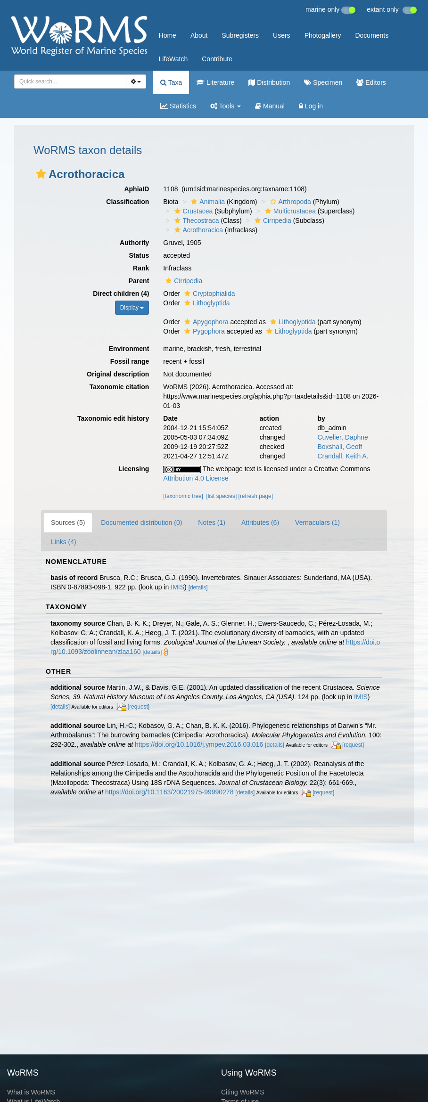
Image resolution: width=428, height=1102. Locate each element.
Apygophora (205, 322)
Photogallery (323, 35)
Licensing (133, 469)
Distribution (269, 82)
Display (132, 307)
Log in (311, 106)
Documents (371, 35)
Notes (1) (211, 522)
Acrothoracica (197, 230)
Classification (127, 201)
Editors (371, 82)
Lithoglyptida (206, 303)
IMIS (177, 587)
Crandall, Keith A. (342, 456)
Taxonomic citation (119, 387)
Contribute (217, 59)
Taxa (171, 82)
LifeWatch (173, 59)
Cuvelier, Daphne (342, 437)
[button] (41, 174)
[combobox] (70, 81)
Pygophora (203, 331)
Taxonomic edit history (113, 418)
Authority (134, 242)
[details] (198, 587)
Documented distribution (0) (141, 522)
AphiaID (136, 189)
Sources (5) (68, 522)
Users (281, 35)
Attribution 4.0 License (196, 478)
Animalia (207, 201)
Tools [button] (225, 106)
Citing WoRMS (242, 1092)
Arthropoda (289, 201)
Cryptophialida (208, 293)
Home (167, 35)
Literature (215, 82)
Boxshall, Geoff (339, 446)
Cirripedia (271, 220)
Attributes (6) (260, 522)
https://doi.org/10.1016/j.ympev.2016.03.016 (199, 744)
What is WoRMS (31, 1092)
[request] (138, 706)
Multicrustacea (289, 211)
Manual (270, 106)
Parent (139, 281)
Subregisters (240, 35)
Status (139, 255)
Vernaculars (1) (317, 522)
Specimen (323, 82)
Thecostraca (195, 220)
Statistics (178, 106)
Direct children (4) (121, 293)
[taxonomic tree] (183, 496)
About (199, 35)
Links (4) (63, 542)
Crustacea (192, 211)
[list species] (221, 496)
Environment (129, 348)
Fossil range (129, 361)
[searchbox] (67, 81)
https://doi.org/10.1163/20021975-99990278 (169, 792)
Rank (141, 268)
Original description (118, 374)
